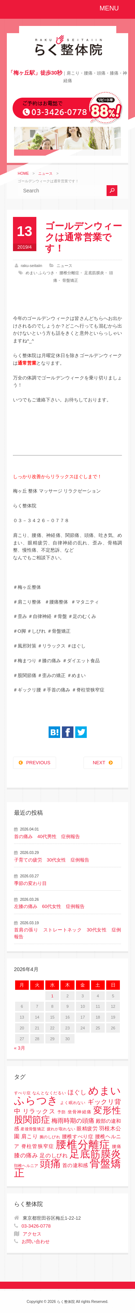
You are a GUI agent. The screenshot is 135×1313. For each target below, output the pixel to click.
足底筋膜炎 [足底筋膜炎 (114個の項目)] (95, 1154)
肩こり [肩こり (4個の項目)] (29, 1136)
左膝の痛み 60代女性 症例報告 (49, 906)
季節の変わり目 (30, 883)
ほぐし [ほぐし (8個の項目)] (77, 1092)
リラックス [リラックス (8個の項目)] (39, 1111)
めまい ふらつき (40, 273)
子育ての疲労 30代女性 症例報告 (51, 860)
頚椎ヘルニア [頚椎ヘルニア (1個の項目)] (26, 1165)
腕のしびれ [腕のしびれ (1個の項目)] (50, 1137)
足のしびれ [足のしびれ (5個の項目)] (54, 1155)
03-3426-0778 (36, 1226)
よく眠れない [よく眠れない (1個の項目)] (73, 1102)
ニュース (45, 173)
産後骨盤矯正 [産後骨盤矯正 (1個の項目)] (33, 1129)
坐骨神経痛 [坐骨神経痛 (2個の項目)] (79, 1111)
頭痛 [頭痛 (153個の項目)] (50, 1163)
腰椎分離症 (69, 273)
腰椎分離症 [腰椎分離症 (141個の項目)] (83, 1144)
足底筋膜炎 (94, 273)
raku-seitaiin (31, 265)
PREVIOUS (38, 762)
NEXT (99, 762)
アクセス (32, 1234)
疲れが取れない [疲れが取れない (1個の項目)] (61, 1129)
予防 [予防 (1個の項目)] (61, 1112)
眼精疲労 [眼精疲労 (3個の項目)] (87, 1128)
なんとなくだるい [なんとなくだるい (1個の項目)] (49, 1093)
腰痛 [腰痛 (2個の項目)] (116, 1146)
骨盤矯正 (70, 280)
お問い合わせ (36, 1241)
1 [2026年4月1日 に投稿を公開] (52, 996)
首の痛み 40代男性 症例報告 (47, 836)
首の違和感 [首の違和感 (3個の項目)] (75, 1165)
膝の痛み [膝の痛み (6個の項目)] (26, 1155)
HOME (23, 173)
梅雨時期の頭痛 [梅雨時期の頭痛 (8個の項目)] (73, 1120)
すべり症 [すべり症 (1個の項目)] (22, 1093)
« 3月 (19, 1048)
